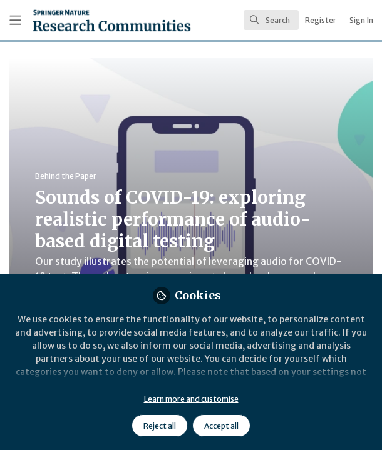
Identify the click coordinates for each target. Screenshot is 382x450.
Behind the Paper (65, 176)
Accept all (221, 426)
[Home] (80, 20)
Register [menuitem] (320, 20)
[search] (271, 20)
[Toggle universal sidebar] (15, 20)
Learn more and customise (191, 399)
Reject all (159, 426)
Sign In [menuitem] (361, 20)
